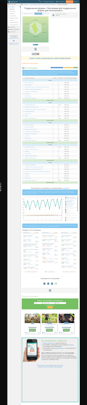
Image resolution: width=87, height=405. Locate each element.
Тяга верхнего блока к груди (30, 129)
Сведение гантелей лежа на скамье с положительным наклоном (37, 171)
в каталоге (71, 345)
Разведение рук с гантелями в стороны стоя (33, 169)
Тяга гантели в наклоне (29, 124)
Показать (50, 307)
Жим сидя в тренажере (29, 127)
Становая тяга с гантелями (30, 164)
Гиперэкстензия (28, 95)
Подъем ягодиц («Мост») (29, 111)
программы (25, 4)
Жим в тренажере (28, 84)
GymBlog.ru (67, 323)
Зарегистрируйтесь (48, 343)
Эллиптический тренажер (30, 104)
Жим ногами (27, 173)
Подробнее (32, 330)
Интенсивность (38, 13)
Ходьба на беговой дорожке (30, 98)
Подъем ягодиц (28, 153)
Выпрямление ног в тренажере (31, 133)
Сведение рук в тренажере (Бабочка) (32, 131)
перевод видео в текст (13, 44)
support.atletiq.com (12, 38)
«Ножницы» (27, 151)
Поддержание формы (14, 18)
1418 (32, 324)
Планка (26, 115)
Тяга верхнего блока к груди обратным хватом (34, 166)
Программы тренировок (49, 1)
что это (65, 188)
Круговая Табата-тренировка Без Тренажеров (49, 325)
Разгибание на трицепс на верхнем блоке (33, 89)
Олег (33, 323)
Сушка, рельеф (13, 15)
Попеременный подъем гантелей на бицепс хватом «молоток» (37, 87)
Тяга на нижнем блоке (29, 82)
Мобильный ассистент (57, 348)
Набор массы (12, 13)
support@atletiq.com (14, 37)
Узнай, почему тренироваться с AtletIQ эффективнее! (50, 58)
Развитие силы (13, 11)
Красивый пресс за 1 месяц (66, 324)
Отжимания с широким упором (31, 155)
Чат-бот (17, 38)
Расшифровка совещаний (14, 43)
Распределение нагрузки (28, 13)
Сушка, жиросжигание (14, 24)
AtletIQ (58, 15)
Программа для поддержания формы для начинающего (43, 4)
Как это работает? (60, 1)
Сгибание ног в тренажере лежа (31, 91)
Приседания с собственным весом (31, 107)
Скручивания (27, 93)
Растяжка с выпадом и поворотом (31, 149)
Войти (76, 1)
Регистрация (69, 1)
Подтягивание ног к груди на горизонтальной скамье (35, 109)
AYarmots (49, 323)
